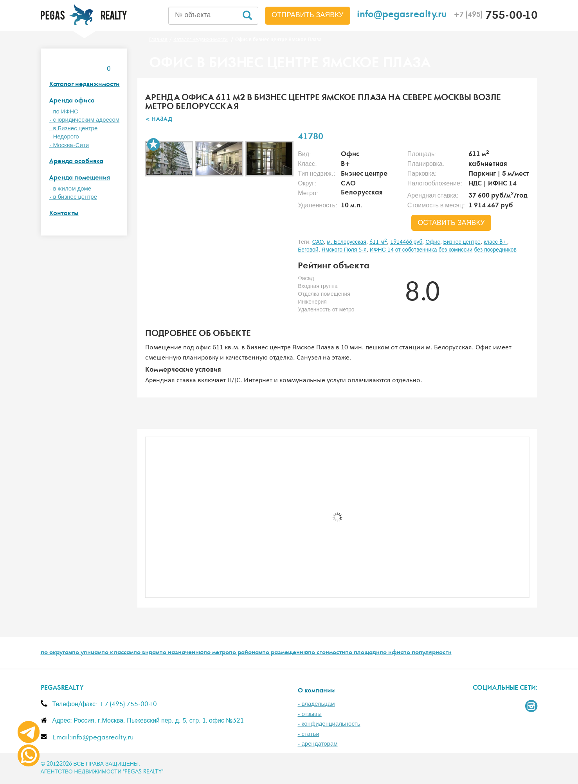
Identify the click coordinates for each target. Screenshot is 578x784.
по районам (245, 653)
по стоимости (326, 653)
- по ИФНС (63, 112)
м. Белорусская (346, 242)
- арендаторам (318, 744)
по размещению (285, 653)
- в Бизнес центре (73, 128)
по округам (56, 653)
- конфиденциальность (329, 724)
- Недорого (64, 137)
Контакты (64, 214)
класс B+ (495, 242)
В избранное (153, 144)
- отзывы (310, 714)
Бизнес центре (462, 242)
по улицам (86, 653)
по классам (117, 653)
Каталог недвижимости (84, 85)
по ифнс (391, 653)
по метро (216, 653)
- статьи (308, 734)
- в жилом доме (70, 189)
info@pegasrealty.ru (402, 15)
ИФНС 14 (382, 250)
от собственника (416, 250)
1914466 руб (406, 242)
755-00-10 (496, 16)
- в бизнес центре (73, 197)
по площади (362, 653)
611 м (378, 242)
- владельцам (316, 704)
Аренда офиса (72, 101)
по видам (146, 653)
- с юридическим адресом (84, 120)
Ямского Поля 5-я (344, 250)
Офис (432, 242)
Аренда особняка (76, 162)
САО (318, 242)
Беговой (308, 250)
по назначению (181, 653)
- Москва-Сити (69, 145)
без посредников (495, 250)
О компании (316, 691)
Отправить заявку (308, 15)
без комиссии (455, 250)
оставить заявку (451, 223)
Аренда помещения (79, 178)
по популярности (427, 653)
